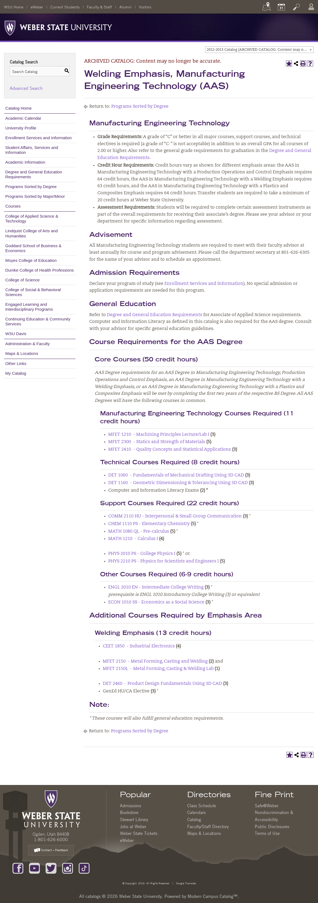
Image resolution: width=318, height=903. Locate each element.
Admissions (130, 805)
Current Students (65, 6)
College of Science (22, 280)
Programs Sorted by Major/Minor (35, 196)
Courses (13, 206)
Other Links (16, 363)
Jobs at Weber (133, 826)
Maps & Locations (21, 353)
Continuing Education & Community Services (38, 321)
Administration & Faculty (27, 343)
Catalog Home (18, 108)
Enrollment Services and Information (38, 137)
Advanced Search (26, 88)
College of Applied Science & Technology (31, 218)
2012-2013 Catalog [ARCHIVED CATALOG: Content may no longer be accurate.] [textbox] (260, 50)
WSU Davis (16, 333)
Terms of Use (267, 833)
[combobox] (259, 49)
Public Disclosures (272, 826)
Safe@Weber (266, 805)
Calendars (196, 812)
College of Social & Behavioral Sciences (33, 292)
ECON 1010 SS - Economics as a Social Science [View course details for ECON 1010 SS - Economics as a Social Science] (156, 602)
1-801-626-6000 (51, 839)
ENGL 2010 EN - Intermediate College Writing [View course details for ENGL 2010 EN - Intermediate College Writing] (155, 587)
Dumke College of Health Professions (39, 270)
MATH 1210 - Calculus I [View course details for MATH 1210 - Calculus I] (133, 539)
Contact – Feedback (51, 850)
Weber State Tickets (138, 833)
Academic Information (25, 162)
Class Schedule (201, 805)
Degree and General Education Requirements (33, 174)
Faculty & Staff (99, 6)
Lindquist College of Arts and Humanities (31, 233)
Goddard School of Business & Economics (33, 248)
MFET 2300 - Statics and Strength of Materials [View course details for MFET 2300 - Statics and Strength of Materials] (156, 442)
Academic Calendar (23, 118)
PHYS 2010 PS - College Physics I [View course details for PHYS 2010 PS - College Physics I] (141, 554)
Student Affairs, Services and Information (31, 150)
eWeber (37, 6)
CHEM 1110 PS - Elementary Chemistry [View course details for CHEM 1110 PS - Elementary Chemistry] (149, 524)
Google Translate (185, 883)
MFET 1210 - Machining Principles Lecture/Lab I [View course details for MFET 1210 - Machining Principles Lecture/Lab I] (158, 435)
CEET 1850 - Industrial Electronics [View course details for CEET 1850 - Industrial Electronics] (139, 646)
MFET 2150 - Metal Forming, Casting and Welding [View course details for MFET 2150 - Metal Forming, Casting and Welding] (155, 661)
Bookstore (129, 812)
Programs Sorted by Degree (31, 186)
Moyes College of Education (31, 260)
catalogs (93, 896)
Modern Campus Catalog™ (212, 896)
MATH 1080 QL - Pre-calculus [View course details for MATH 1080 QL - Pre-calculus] (138, 531)
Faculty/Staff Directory (208, 826)
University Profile (20, 128)
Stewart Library (134, 819)
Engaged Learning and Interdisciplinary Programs (29, 306)
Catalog (194, 819)
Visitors (145, 6)
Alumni (125, 6)
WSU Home (13, 6)
